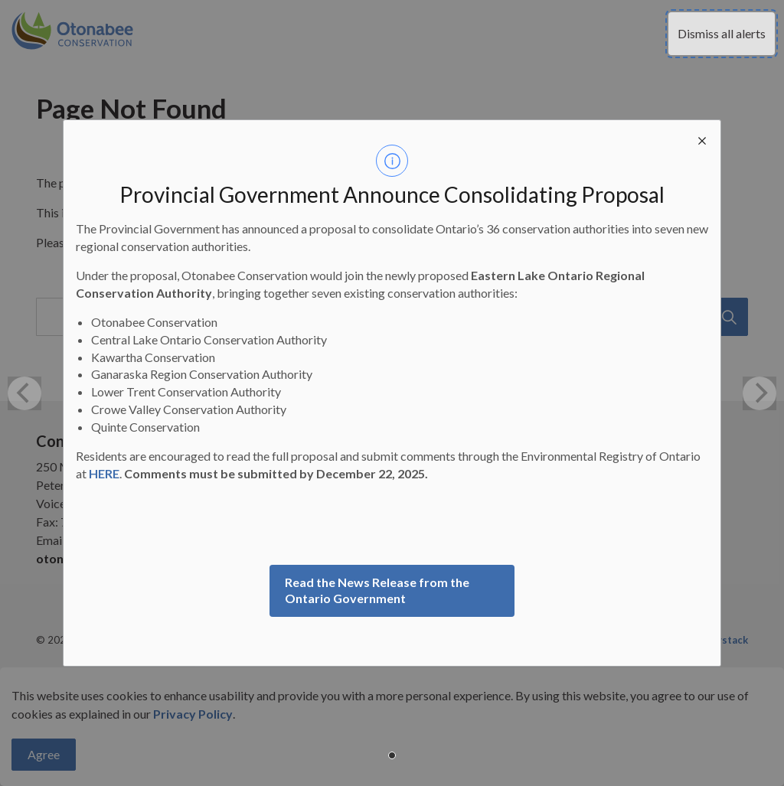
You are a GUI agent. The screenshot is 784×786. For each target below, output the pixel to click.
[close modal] (702, 138)
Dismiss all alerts (722, 33)
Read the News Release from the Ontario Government (377, 590)
